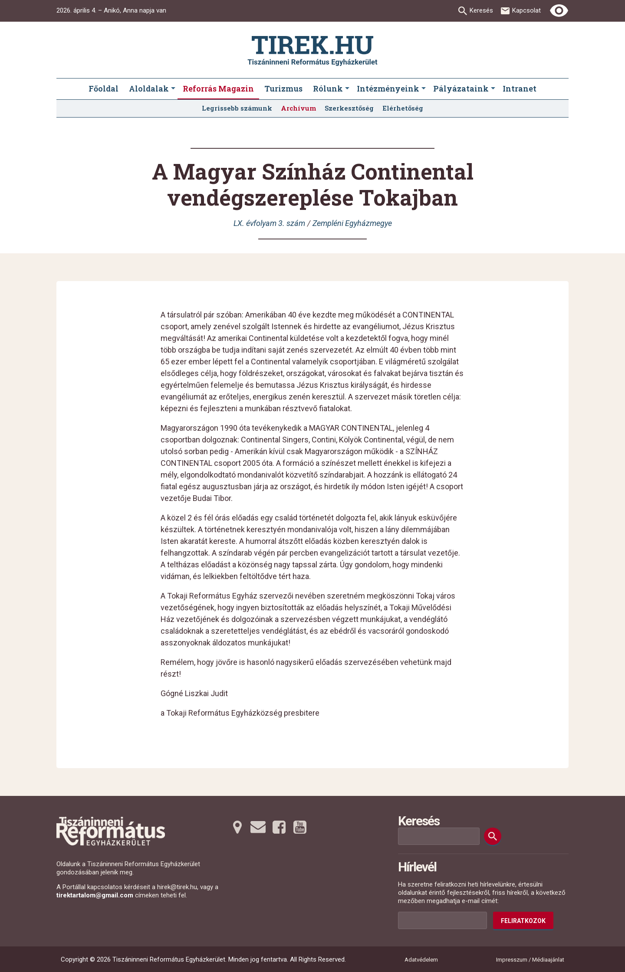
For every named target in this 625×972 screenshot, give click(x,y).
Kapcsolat (526, 10)
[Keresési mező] (439, 836)
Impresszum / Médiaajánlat (530, 959)
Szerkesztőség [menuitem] (349, 108)
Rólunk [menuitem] (328, 88)
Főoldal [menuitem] (103, 88)
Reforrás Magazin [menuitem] (218, 88)
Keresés (481, 10)
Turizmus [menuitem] (283, 88)
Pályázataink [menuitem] (461, 88)
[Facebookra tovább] (279, 827)
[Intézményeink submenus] (423, 89)
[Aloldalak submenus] (173, 89)
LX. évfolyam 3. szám (269, 223)
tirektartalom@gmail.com (94, 895)
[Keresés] (492, 836)
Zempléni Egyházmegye (352, 223)
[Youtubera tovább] (299, 827)
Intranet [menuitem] (519, 88)
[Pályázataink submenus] (493, 89)
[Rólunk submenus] (347, 89)
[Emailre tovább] (258, 827)
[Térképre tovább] (237, 827)
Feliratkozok (523, 920)
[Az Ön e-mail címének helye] (442, 920)
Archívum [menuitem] (298, 108)
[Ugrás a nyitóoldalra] (312, 51)
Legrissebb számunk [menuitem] (237, 108)
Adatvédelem (421, 959)
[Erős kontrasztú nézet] (559, 11)
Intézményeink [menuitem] (388, 88)
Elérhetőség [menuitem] (402, 108)
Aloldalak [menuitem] (149, 88)
